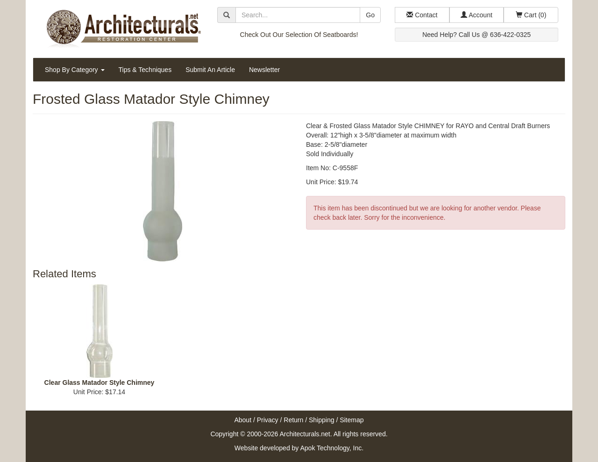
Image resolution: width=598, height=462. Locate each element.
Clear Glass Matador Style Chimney (99, 382)
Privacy (267, 420)
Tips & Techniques (145, 69)
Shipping (322, 420)
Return (293, 420)
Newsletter (264, 69)
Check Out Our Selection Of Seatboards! (299, 34)
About (242, 420)
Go (370, 15)
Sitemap (351, 420)
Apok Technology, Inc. (331, 448)
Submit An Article (210, 69)
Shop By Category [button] (75, 69)
